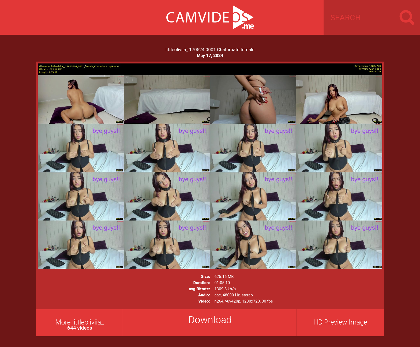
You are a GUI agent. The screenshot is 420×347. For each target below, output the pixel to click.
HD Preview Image (340, 322)
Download (210, 320)
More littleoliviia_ (79, 324)
